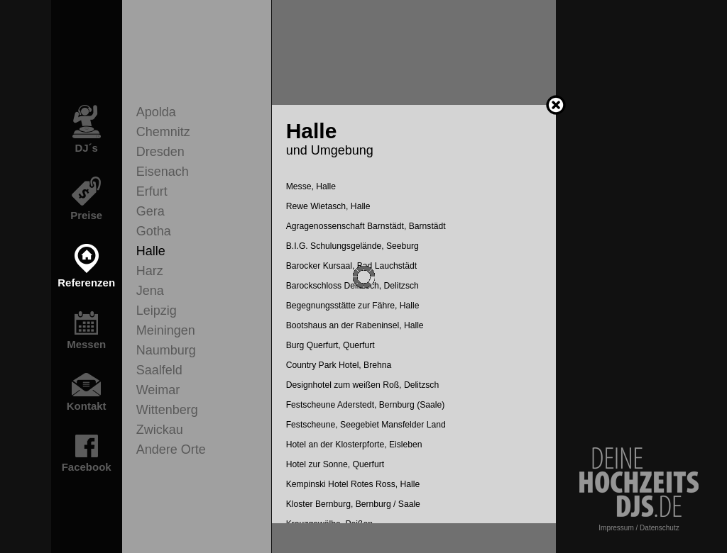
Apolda (156, 112)
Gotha (153, 231)
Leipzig (156, 310)
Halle (150, 251)
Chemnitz (163, 132)
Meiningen (165, 330)
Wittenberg (167, 410)
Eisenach (162, 171)
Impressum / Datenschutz (638, 528)
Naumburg (166, 350)
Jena (150, 291)
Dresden (160, 152)
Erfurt (152, 191)
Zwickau (159, 430)
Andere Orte (171, 449)
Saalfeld (159, 370)
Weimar (158, 390)
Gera (150, 211)
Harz (149, 271)
